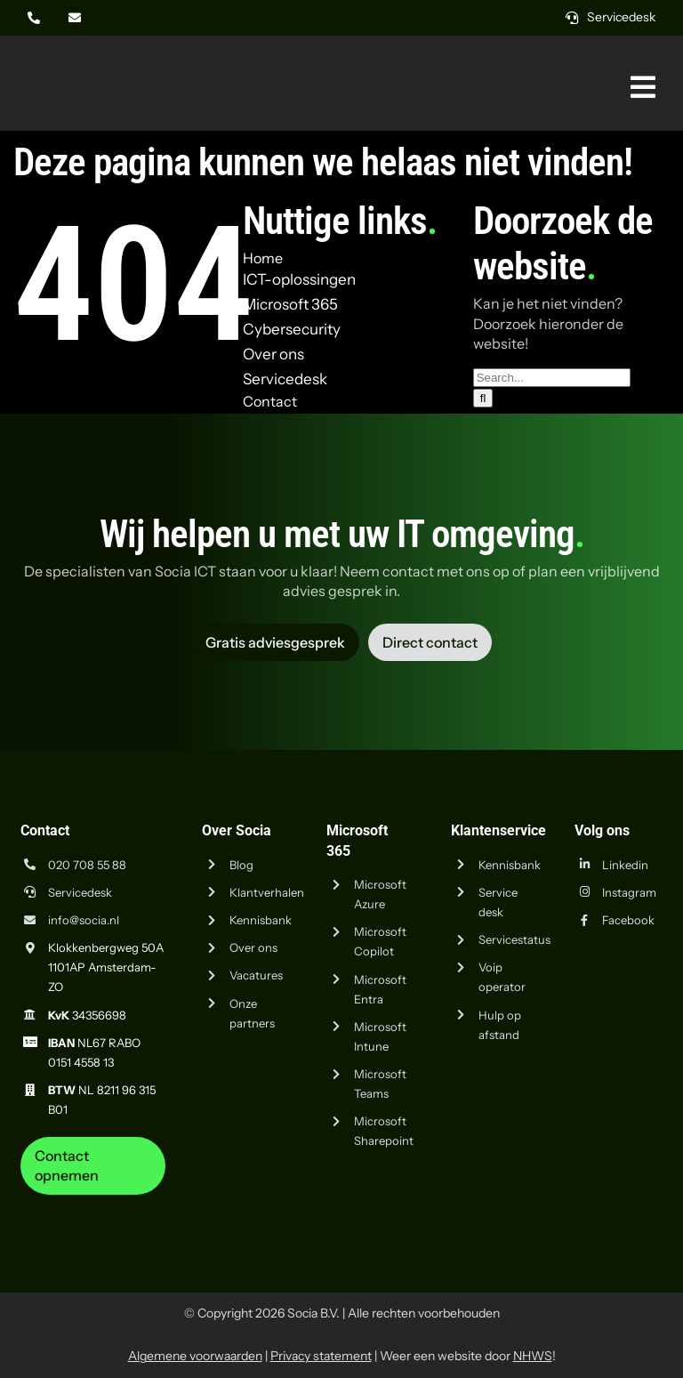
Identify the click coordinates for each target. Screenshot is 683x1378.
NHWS (532, 1356)
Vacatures (256, 975)
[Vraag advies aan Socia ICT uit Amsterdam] (275, 642)
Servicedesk (80, 892)
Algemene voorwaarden (195, 1356)
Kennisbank (260, 920)
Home (263, 258)
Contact (270, 401)
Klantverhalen (266, 892)
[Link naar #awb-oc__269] (643, 87)
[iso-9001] (536, 1202)
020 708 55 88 (87, 865)
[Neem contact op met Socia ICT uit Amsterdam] (93, 1166)
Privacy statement (321, 1356)
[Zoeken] (483, 398)
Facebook (628, 920)
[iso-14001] (625, 1202)
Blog (241, 865)
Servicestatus (514, 939)
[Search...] (552, 377)
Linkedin (625, 865)
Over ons (253, 947)
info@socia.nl (83, 920)
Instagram (629, 892)
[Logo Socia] (80, 60)
